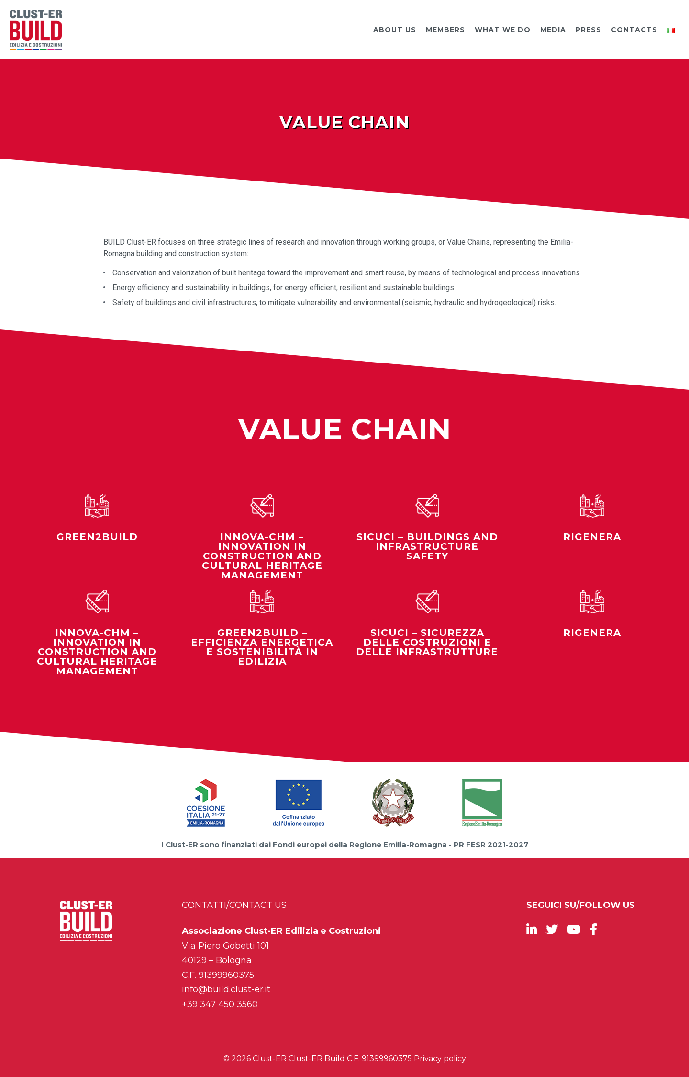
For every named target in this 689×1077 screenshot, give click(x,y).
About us (394, 29)
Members (445, 29)
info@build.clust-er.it (226, 989)
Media (553, 29)
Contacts (634, 29)
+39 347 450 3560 (220, 1004)
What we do (503, 29)
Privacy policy (440, 1058)
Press (588, 29)
